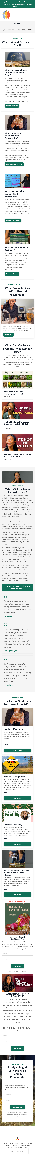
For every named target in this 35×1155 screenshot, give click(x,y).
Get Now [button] (17, 966)
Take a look (8, 335)
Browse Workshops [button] (13, 220)
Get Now (17, 798)
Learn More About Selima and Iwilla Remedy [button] (17, 587)
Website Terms (25, 1145)
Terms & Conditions (21, 1147)
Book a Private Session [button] (14, 164)
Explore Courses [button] (12, 106)
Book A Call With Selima (11, 1143)
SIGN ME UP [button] (17, 1107)
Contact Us (15, 1145)
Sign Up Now (17, 750)
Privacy (10, 1147)
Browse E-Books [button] (12, 274)
